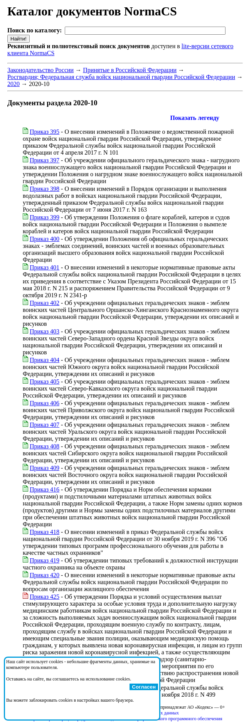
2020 (13, 84)
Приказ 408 (44, 446)
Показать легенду (194, 118)
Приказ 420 (44, 575)
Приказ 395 (44, 131)
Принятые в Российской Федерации (130, 70)
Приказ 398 (44, 188)
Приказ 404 (44, 360)
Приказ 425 (44, 596)
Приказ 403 (44, 331)
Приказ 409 (44, 468)
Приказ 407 (44, 424)
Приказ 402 (44, 303)
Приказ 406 (44, 403)
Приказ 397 (44, 160)
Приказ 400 (44, 239)
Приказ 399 (44, 217)
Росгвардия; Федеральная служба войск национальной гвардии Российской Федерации (121, 77)
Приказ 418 (44, 532)
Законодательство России (40, 70)
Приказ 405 (44, 381)
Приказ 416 (44, 489)
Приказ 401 (44, 267)
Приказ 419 (44, 560)
